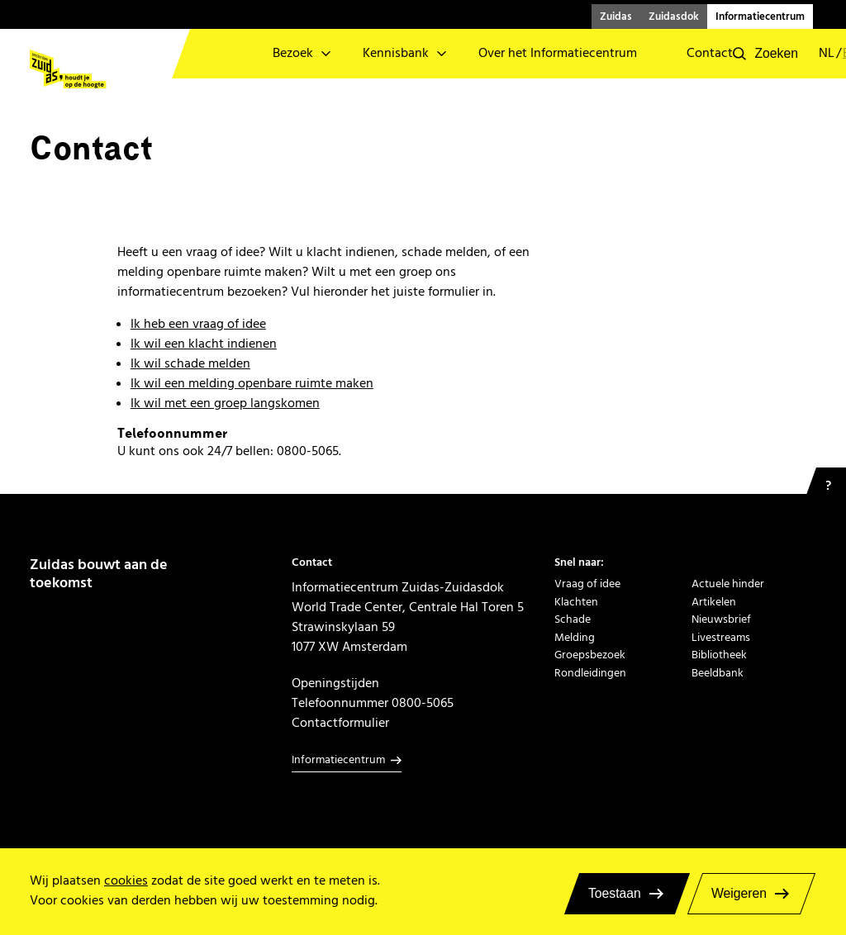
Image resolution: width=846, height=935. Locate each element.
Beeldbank (718, 673)
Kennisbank (396, 53)
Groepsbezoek (589, 654)
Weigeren (739, 893)
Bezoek (293, 53)
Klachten (576, 602)
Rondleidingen (590, 673)
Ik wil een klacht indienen (204, 344)
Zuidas (616, 16)
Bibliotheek (719, 654)
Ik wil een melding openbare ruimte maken (252, 383)
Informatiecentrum (760, 16)
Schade (572, 619)
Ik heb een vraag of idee (198, 324)
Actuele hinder (728, 583)
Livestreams (721, 637)
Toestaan (614, 893)
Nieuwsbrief (721, 619)
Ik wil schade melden (190, 363)
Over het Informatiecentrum (557, 53)
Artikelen (714, 602)
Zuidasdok (674, 16)
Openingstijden (335, 683)
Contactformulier (340, 723)
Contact (710, 53)
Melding (574, 637)
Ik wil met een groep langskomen (225, 403)
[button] (765, 53)
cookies (126, 881)
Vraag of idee (587, 583)
